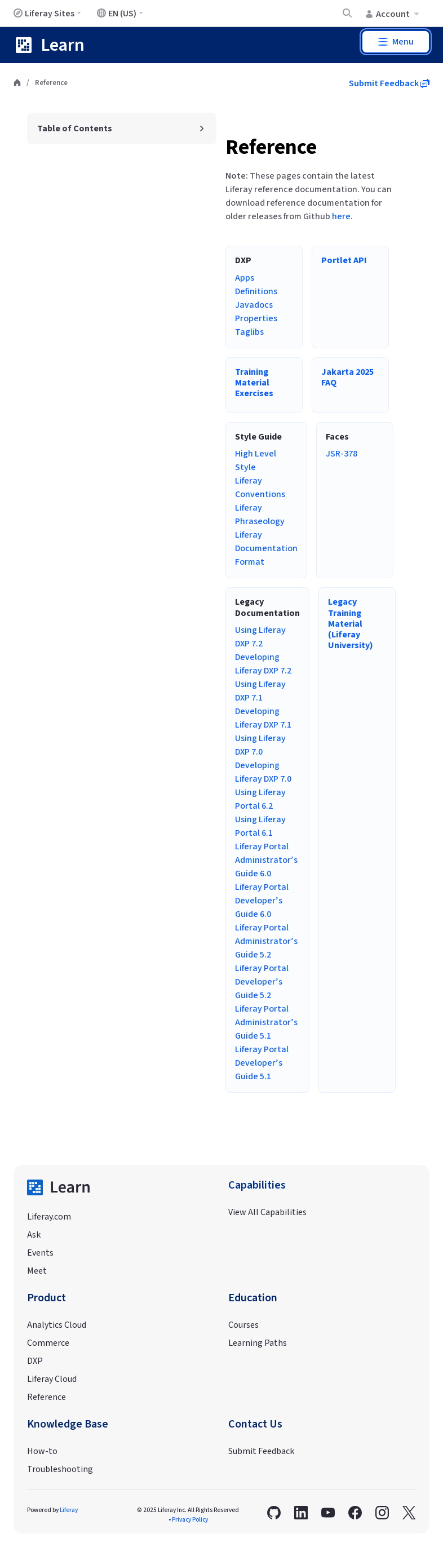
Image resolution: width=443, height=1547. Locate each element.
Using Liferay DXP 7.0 (260, 745)
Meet (37, 1271)
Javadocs (254, 305)
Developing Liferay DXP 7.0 (263, 772)
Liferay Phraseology (260, 515)
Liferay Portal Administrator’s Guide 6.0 (266, 860)
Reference (271, 147)
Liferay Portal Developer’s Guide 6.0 (262, 900)
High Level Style (255, 460)
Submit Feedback (389, 83)
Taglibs (249, 332)
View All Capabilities (267, 1212)
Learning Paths (257, 1343)
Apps (244, 278)
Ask (34, 1235)
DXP (35, 1361)
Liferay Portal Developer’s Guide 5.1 (262, 1063)
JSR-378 (341, 453)
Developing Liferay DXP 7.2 (263, 664)
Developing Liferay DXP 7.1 (263, 718)
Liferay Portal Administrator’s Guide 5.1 (266, 1022)
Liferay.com (49, 1217)
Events (40, 1253)
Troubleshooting (60, 1469)
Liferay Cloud (52, 1379)
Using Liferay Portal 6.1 (260, 826)
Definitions (256, 291)
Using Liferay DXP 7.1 (260, 691)
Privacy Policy (190, 1519)
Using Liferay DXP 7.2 (260, 637)
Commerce (48, 1343)
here (341, 216)
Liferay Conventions (260, 487)
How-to (42, 1451)
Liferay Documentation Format (266, 548)
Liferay (69, 1510)
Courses (243, 1325)
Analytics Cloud (56, 1325)
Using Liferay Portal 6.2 (260, 799)
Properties (256, 318)
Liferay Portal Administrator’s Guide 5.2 (266, 941)
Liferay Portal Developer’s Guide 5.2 (262, 981)
